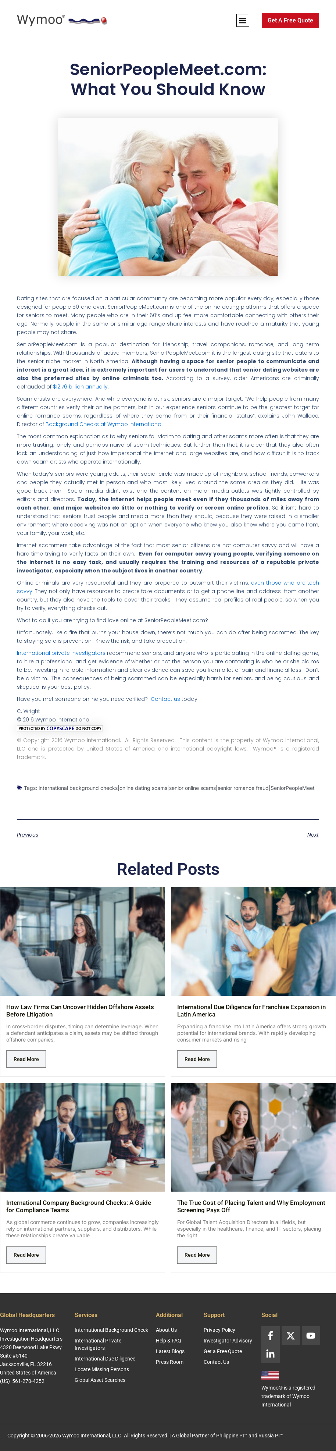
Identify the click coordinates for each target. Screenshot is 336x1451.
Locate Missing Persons (102, 1369)
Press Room (169, 1362)
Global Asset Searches (100, 1380)
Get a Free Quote (223, 1351)
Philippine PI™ (231, 1435)
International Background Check (111, 1330)
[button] (242, 20)
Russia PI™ (270, 1435)
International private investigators (61, 653)
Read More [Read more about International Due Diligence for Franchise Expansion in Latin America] (197, 1059)
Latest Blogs (170, 1351)
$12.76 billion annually (80, 386)
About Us (166, 1330)
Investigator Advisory (228, 1341)
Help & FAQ (168, 1341)
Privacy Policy (219, 1330)
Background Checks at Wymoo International (104, 424)
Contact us (165, 699)
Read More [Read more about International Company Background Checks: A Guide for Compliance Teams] (26, 1255)
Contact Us (216, 1362)
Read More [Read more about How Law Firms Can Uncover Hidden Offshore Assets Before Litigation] (26, 1059)
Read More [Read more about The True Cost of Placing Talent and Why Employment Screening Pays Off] (197, 1255)
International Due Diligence (105, 1359)
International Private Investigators (98, 1344)
